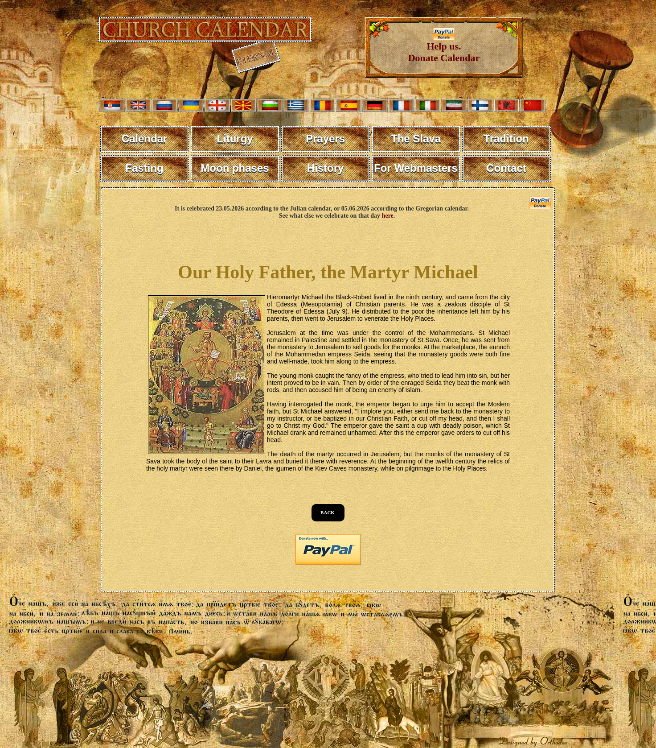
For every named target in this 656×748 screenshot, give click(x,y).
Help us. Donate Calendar (444, 47)
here (388, 215)
